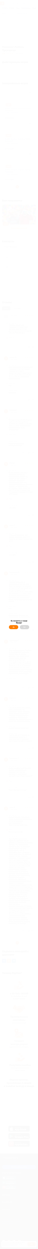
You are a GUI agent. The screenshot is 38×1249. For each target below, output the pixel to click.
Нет (24, 627)
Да (13, 627)
